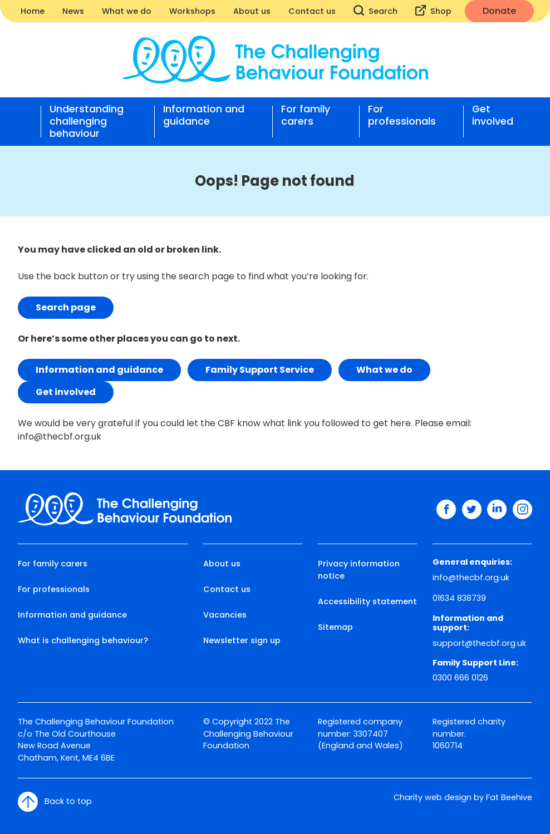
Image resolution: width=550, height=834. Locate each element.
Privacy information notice (359, 569)
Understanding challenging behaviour (87, 121)
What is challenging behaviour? (83, 640)
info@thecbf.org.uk (59, 436)
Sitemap (335, 627)
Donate (499, 10)
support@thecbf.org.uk (479, 643)
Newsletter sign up (242, 640)
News (73, 11)
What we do (126, 11)
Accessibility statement (367, 601)
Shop (433, 11)
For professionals (402, 115)
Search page (66, 307)
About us (252, 11)
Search (375, 11)
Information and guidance (203, 115)
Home (33, 11)
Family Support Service (259, 369)
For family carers (305, 115)
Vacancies (225, 614)
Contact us (312, 11)
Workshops (192, 11)
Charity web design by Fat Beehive (463, 797)
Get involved (492, 115)
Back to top (55, 802)
